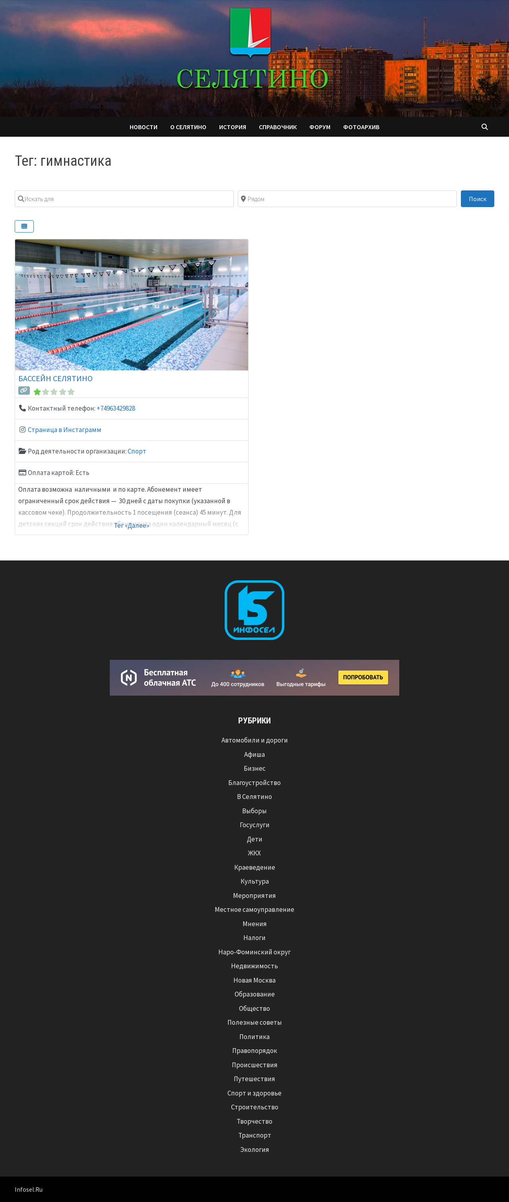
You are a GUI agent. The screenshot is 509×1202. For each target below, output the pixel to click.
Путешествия (254, 1078)
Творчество (254, 1121)
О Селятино (188, 127)
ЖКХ (254, 853)
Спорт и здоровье (254, 1093)
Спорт (137, 451)
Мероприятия (254, 895)
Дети (254, 839)
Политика (254, 1036)
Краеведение (254, 867)
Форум (319, 127)
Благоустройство (254, 782)
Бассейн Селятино (55, 378)
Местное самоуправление (254, 909)
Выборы (254, 811)
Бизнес (255, 768)
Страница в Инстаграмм (64, 429)
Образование (255, 994)
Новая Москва (254, 980)
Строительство (254, 1107)
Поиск (481, 198)
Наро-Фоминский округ (254, 952)
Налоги (254, 937)
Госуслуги (255, 824)
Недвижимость (254, 966)
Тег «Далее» (131, 525)
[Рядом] (347, 198)
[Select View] (24, 226)
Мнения (255, 923)
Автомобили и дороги (254, 740)
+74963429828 (116, 408)
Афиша (254, 754)
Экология (254, 1149)
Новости (143, 127)
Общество (254, 1008)
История (232, 127)
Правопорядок (254, 1050)
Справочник (278, 127)
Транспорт (254, 1135)
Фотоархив (361, 127)
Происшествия (255, 1064)
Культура (255, 881)
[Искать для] (124, 198)
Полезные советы (254, 1022)
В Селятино (254, 796)
